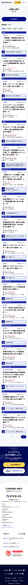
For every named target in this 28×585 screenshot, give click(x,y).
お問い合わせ (7, 580)
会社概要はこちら (6, 525)
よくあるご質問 (19, 573)
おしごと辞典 (8, 573)
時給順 (9, 28)
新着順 (3, 28)
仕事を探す (7, 570)
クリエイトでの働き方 (18, 570)
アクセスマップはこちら (7, 527)
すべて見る (21, 533)
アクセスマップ (20, 578)
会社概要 (14, 578)
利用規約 (21, 580)
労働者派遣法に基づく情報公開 (14, 583)
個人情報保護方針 (15, 580)
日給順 (15, 28)
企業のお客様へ (8, 578)
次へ (24, 436)
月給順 (20, 28)
